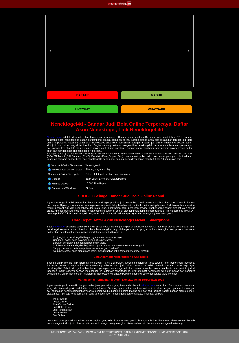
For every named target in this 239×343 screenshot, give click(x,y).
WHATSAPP (156, 109)
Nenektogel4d (54, 137)
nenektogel (59, 226)
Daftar (82, 95)
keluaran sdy (148, 285)
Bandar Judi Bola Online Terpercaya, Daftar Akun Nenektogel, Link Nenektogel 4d (129, 332)
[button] (50, 51)
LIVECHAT (82, 109)
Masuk (156, 95)
